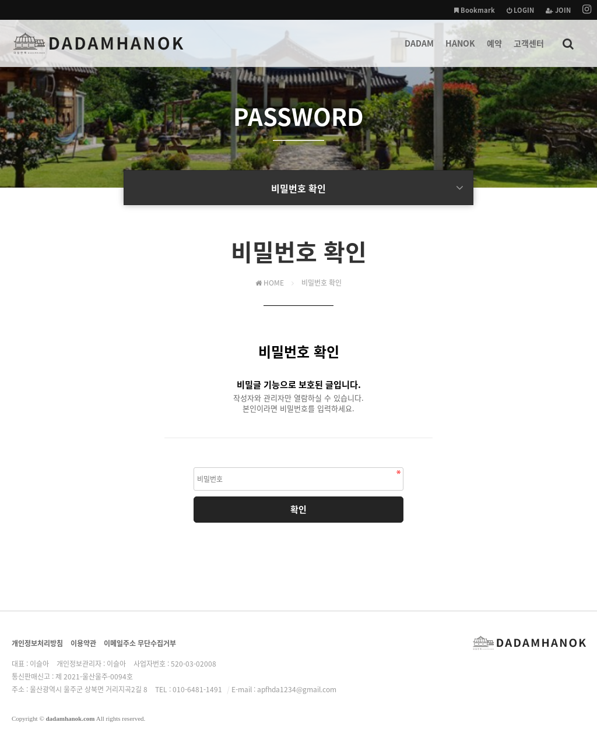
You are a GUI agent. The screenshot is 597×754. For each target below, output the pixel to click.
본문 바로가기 (0, 0)
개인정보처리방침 (37, 643)
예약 (494, 51)
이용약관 (83, 643)
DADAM (419, 51)
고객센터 (529, 51)
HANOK (460, 51)
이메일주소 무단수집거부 (140, 643)
